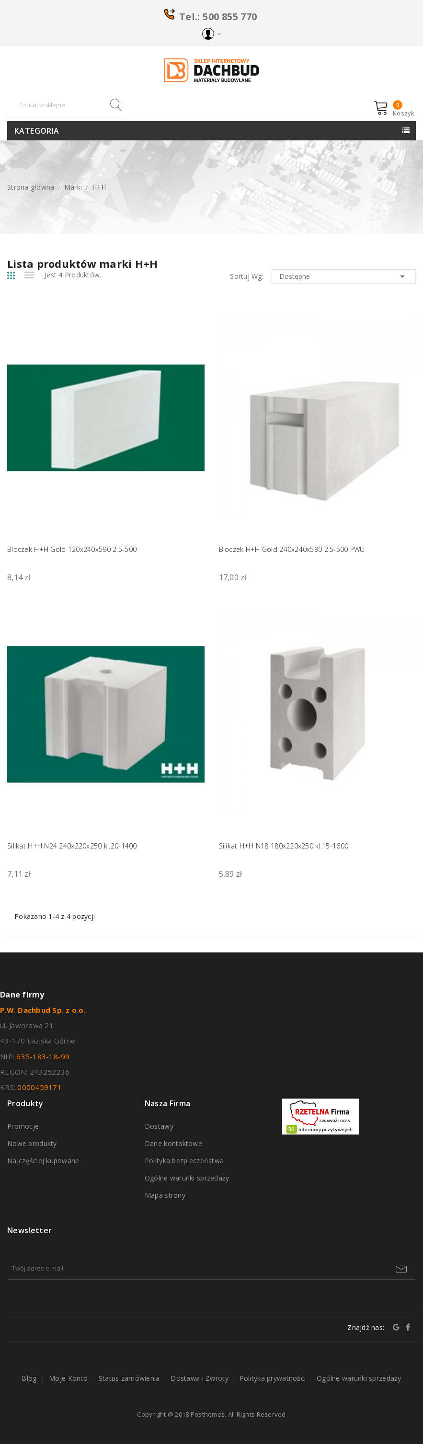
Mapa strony (165, 1195)
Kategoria (36, 131)
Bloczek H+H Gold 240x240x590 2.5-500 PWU (292, 549)
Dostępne (343, 276)
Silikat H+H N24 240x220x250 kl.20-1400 (72, 845)
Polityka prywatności (273, 1378)
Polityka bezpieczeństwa (184, 1160)
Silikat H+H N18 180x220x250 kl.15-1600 (284, 845)
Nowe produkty (32, 1143)
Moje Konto (68, 1378)
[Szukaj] (67, 105)
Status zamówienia (129, 1378)
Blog (29, 1378)
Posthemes (208, 1414)
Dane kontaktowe (173, 1143)
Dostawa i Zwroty (199, 1378)
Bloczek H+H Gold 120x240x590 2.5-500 (72, 549)
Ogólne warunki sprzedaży (187, 1177)
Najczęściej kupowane (43, 1160)
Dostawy (159, 1126)
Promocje (23, 1126)
